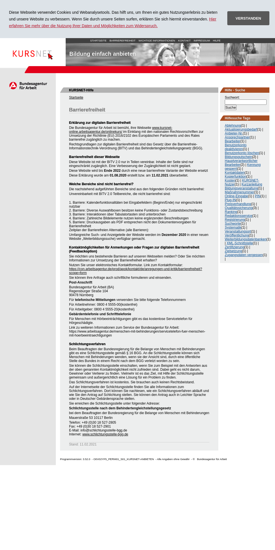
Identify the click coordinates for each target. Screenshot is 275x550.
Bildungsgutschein (238, 157)
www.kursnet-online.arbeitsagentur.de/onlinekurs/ (120, 130)
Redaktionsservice (238, 216)
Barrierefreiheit (122, 40)
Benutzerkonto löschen (242, 153)
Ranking (231, 212)
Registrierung (235, 220)
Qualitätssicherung (239, 208)
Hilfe (217, 40)
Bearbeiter (232, 141)
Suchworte (233, 224)
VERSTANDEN (248, 18)
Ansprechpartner (237, 137)
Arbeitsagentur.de (28, 85)
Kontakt (184, 40)
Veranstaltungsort (238, 231)
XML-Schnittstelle (239, 243)
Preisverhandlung (238, 204)
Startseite (33, 52)
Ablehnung (233, 125)
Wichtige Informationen (157, 40)
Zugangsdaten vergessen (244, 255)
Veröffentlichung (237, 235)
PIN (257, 196)
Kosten (230, 180)
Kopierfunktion (235, 176)
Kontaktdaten (235, 173)
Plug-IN (230, 200)
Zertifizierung (234, 247)
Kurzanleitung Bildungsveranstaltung (243, 186)
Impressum (202, 40)
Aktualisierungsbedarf (241, 129)
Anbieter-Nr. (234, 133)
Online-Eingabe (236, 196)
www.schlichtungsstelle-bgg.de (105, 434)
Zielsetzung (233, 251)
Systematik (233, 227)
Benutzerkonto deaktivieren (235, 147)
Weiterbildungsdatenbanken (246, 239)
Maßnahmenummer (239, 192)
